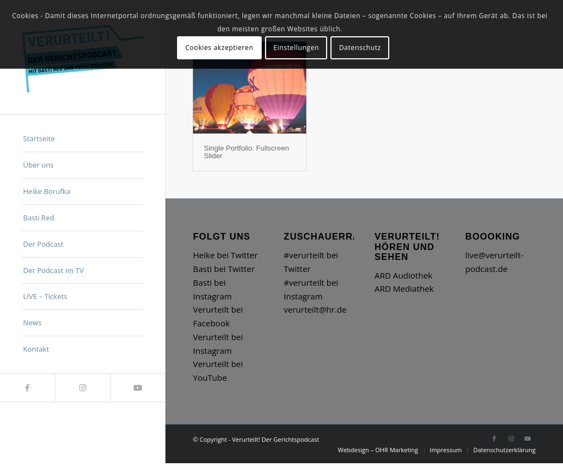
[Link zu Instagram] (82, 388)
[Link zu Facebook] (27, 388)
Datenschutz (360, 47)
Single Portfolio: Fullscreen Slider (246, 152)
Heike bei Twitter (225, 254)
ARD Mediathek (404, 288)
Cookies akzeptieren (219, 47)
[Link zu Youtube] (137, 388)
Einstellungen (296, 47)
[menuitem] (82, 139)
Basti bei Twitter (224, 268)
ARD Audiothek (403, 275)
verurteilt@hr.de (315, 309)
